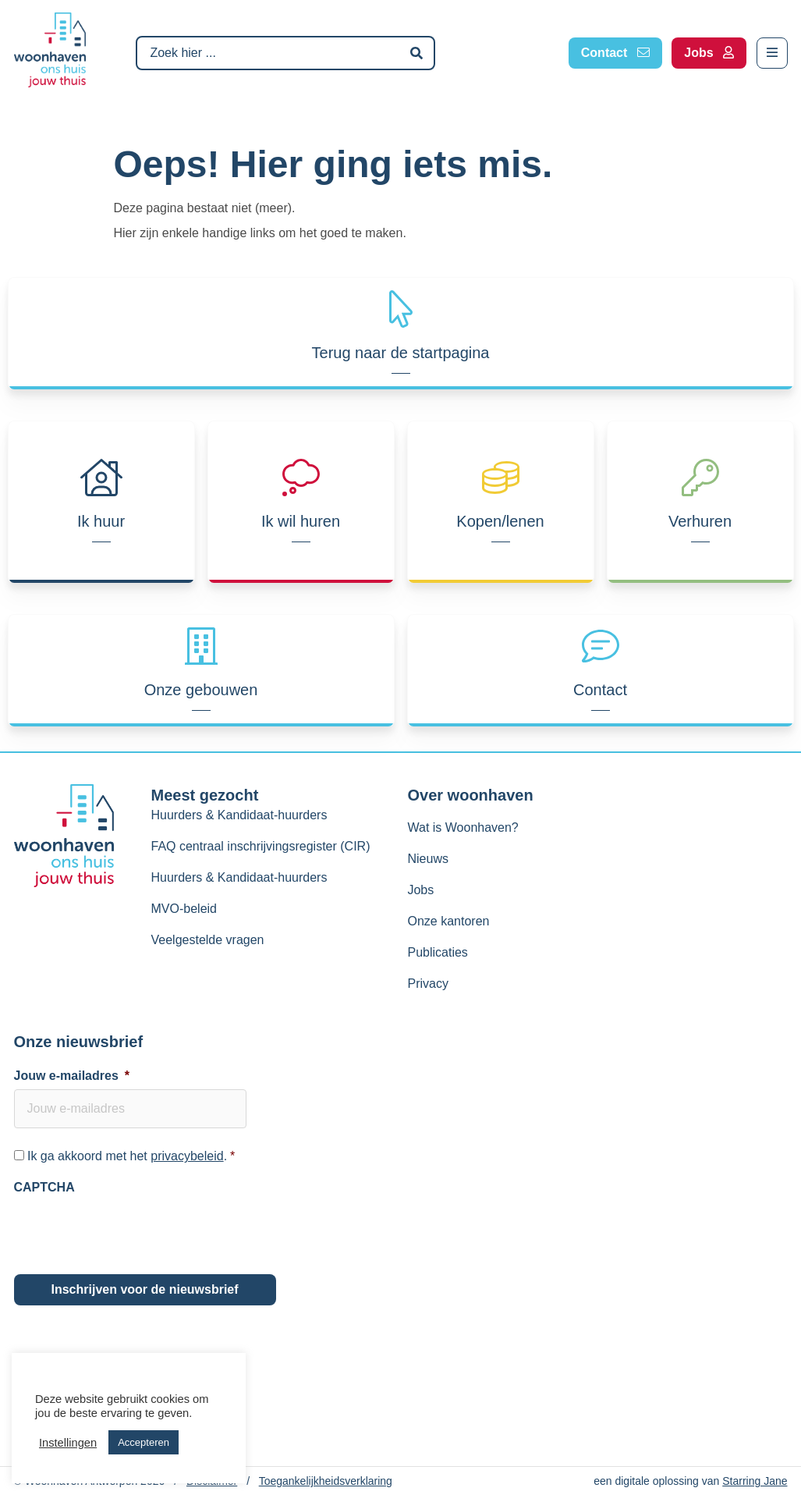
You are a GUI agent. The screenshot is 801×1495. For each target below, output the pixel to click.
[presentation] (132, 1231)
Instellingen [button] (68, 1442)
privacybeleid (187, 1156)
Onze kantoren (448, 921)
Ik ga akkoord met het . (131, 1156)
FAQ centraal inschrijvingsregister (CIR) (260, 846)
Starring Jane (754, 1481)
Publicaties (437, 952)
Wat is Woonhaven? (462, 827)
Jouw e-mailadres (72, 1075)
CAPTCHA (44, 1187)
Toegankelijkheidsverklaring (325, 1481)
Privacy (427, 983)
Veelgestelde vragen (207, 939)
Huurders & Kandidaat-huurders (239, 815)
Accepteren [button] (143, 1442)
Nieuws (427, 858)
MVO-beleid (184, 908)
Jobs (420, 890)
